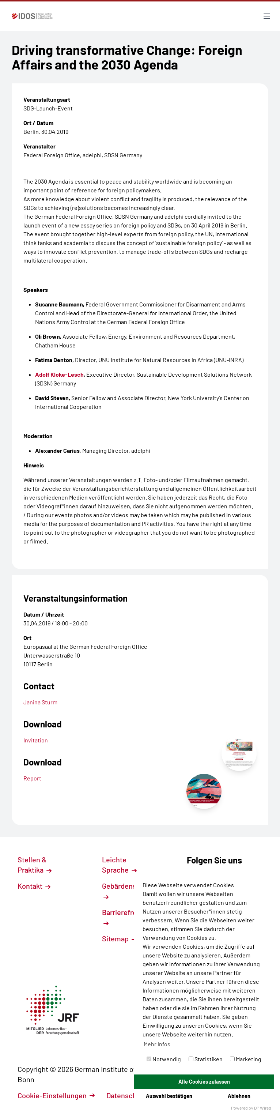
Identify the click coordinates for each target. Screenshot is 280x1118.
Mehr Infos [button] (157, 1043)
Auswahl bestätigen (169, 1096)
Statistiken (206, 1058)
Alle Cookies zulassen (204, 1082)
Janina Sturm (40, 702)
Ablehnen (239, 1096)
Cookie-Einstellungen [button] (56, 1095)
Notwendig (164, 1058)
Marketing (245, 1058)
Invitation (35, 740)
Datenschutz (130, 1095)
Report (32, 778)
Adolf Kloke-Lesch (59, 374)
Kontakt (34, 885)
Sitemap (119, 938)
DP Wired (262, 1107)
